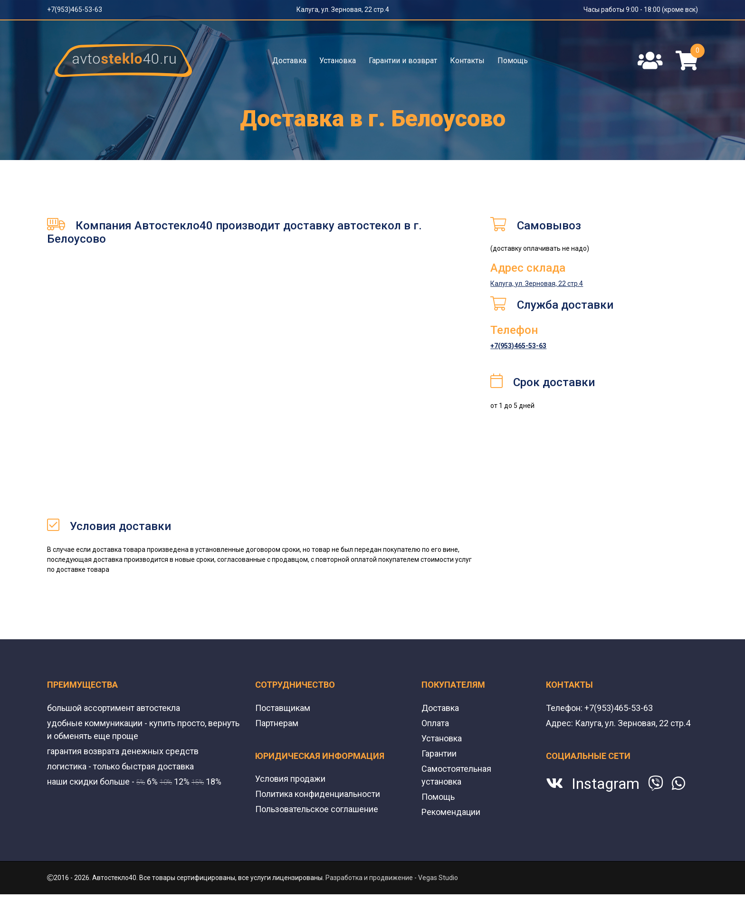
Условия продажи (290, 779)
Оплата (435, 723)
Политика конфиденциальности (317, 794)
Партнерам (276, 723)
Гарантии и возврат (403, 60)
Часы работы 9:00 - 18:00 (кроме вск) (640, 9)
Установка (337, 60)
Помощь (512, 60)
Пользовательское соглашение (316, 809)
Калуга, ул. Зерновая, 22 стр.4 (342, 9)
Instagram (606, 784)
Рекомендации (450, 812)
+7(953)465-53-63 (74, 9)
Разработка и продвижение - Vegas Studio (391, 877)
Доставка (289, 60)
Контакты (467, 60)
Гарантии (439, 753)
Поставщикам (282, 708)
